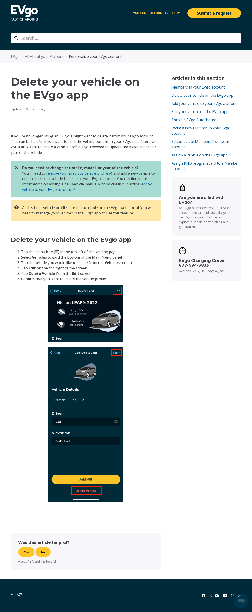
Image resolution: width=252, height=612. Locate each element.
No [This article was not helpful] (43, 552)
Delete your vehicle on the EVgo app (202, 95)
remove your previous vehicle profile (77, 173)
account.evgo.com (165, 13)
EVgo (15, 56)
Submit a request (214, 13)
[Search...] (126, 38)
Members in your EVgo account (198, 87)
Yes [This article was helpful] (26, 552)
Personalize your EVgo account (95, 56)
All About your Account (44, 56)
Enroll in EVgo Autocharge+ (195, 119)
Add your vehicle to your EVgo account (204, 103)
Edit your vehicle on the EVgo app (200, 111)
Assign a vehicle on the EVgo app (200, 155)
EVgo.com (139, 13)
